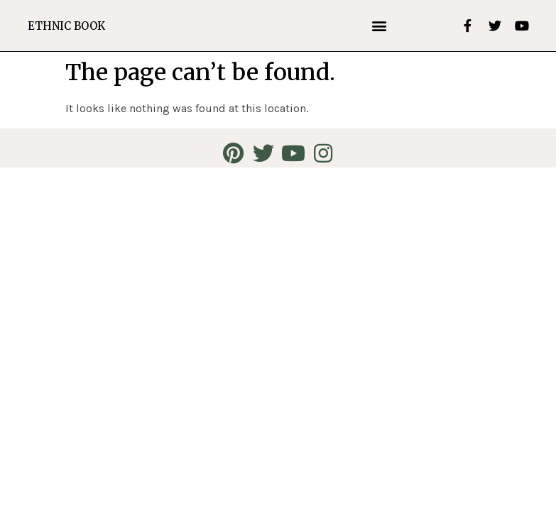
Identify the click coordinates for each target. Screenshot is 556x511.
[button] (379, 26)
